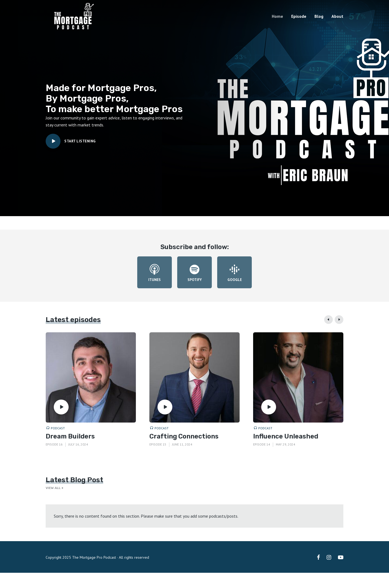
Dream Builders (70, 439)
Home (277, 16)
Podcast (58, 431)
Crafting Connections (184, 439)
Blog (318, 16)
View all (55, 491)
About (337, 16)
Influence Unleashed (285, 439)
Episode (298, 16)
